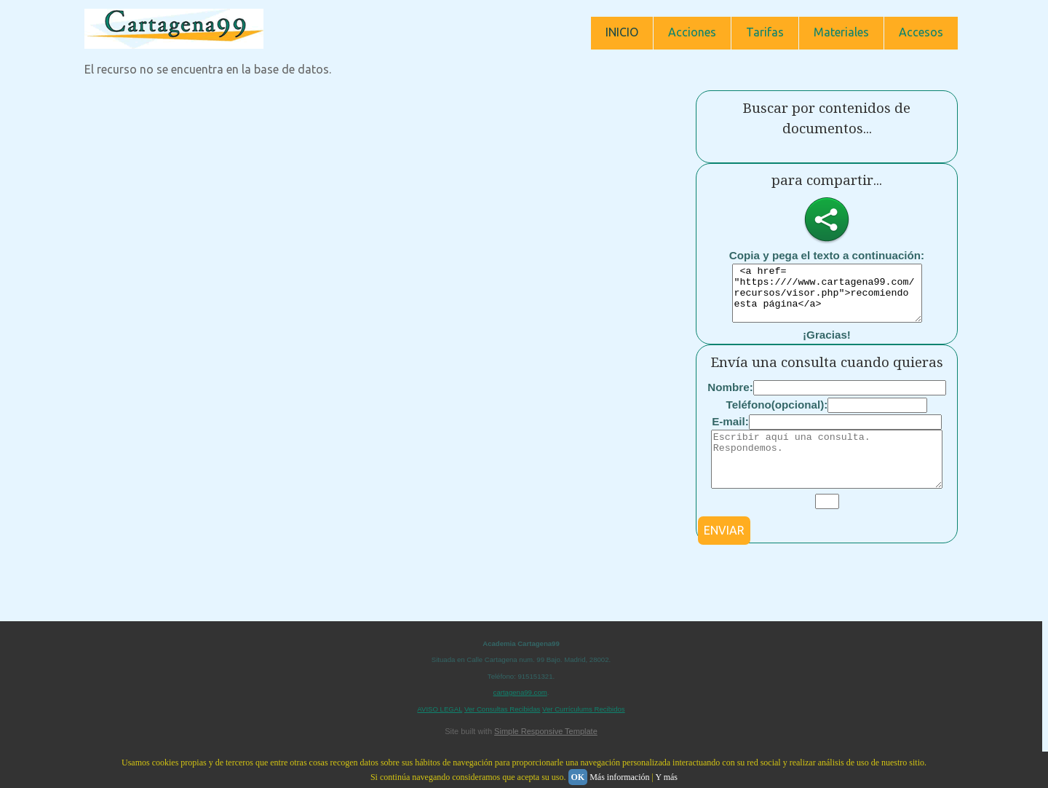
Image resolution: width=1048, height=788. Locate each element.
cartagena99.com (520, 714)
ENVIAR (724, 552)
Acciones (692, 32)
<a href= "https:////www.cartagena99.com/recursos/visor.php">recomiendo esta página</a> (827, 299)
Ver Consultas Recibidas (502, 731)
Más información (619, 777)
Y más (666, 777)
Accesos (921, 32)
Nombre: (730, 398)
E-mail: (730, 432)
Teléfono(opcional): (777, 415)
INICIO (622, 32)
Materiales (841, 32)
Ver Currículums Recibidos (583, 731)
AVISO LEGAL (439, 731)
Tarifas (765, 32)
